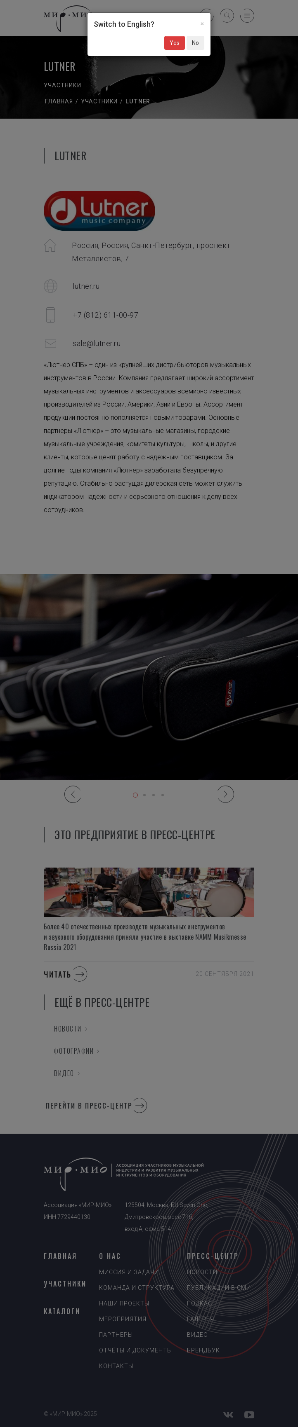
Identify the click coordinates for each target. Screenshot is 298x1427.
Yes (175, 43)
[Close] (202, 23)
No (195, 43)
